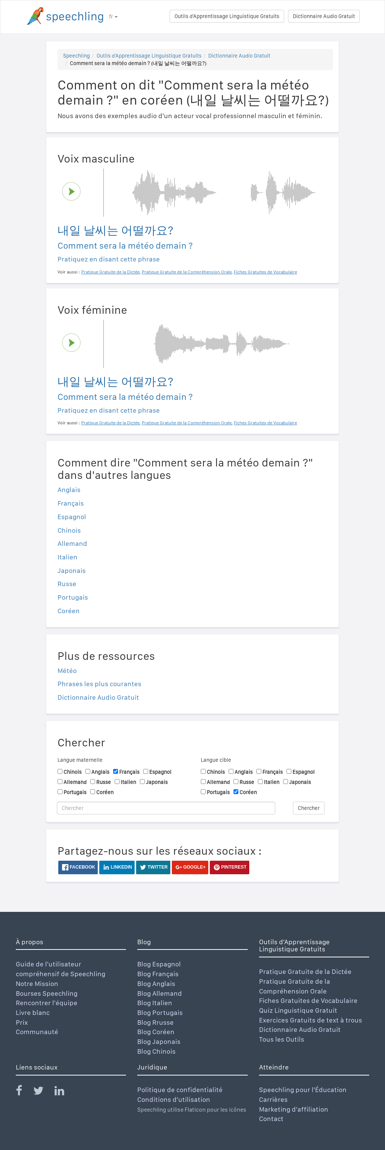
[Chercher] (166, 808)
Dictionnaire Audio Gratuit (324, 16)
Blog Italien (154, 1003)
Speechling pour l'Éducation (303, 1090)
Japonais (72, 570)
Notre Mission (37, 983)
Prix (22, 1022)
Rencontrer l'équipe (46, 1003)
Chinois (69, 530)
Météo (67, 671)
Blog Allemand (159, 993)
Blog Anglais (156, 983)
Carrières (273, 1099)
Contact (271, 1119)
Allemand (72, 543)
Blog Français (158, 974)
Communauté (37, 1032)
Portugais (73, 597)
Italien (67, 557)
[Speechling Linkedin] (64, 1092)
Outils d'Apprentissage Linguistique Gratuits (226, 16)
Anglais (69, 490)
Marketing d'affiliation (293, 1109)
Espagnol (72, 517)
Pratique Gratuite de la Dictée (305, 971)
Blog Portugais (160, 1012)
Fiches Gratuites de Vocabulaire (308, 1000)
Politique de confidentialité (180, 1090)
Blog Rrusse (155, 1022)
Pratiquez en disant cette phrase (109, 259)
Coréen (69, 611)
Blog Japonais (158, 1041)
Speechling (76, 56)
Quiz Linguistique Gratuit (298, 1010)
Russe (67, 584)
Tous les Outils (281, 1039)
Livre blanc (33, 1012)
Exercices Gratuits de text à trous (310, 1020)
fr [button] (113, 17)
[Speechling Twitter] (43, 1092)
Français (71, 503)
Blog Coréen (155, 1032)
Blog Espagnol (159, 964)
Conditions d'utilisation (173, 1099)
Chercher (309, 808)
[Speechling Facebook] (24, 1092)
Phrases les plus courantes (99, 684)
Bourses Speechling (46, 993)
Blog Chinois (156, 1051)
